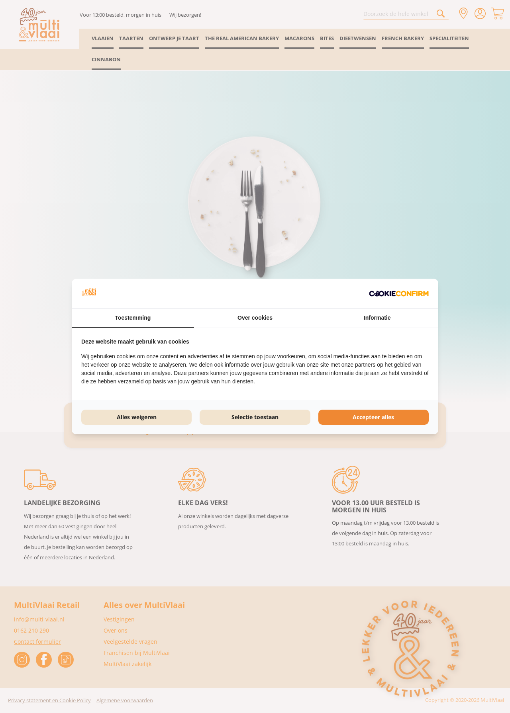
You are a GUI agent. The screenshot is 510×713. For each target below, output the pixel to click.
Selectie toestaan (255, 417)
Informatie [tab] (377, 318)
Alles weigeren (137, 417)
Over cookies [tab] (255, 318)
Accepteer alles (373, 417)
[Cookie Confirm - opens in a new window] (399, 293)
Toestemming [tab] (133, 318)
